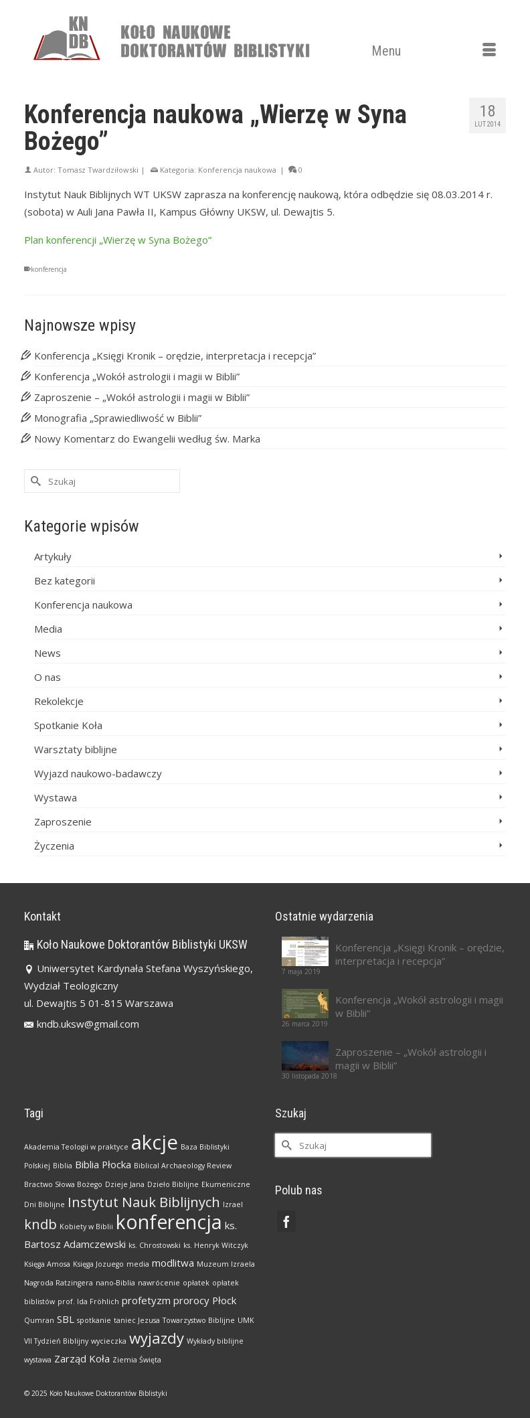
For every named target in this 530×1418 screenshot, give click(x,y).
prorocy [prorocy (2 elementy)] (191, 1300)
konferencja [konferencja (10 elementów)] (169, 1222)
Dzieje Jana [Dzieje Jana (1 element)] (125, 1184)
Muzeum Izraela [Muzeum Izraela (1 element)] (226, 1264)
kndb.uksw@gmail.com (81, 1023)
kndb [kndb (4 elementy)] (40, 1223)
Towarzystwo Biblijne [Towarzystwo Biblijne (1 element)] (199, 1320)
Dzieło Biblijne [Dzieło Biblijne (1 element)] (173, 1184)
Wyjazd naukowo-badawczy (98, 773)
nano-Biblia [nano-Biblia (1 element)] (115, 1282)
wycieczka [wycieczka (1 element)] (108, 1341)
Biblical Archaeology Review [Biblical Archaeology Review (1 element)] (183, 1165)
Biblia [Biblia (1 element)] (62, 1165)
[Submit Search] (34, 481)
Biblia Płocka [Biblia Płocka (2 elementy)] (103, 1164)
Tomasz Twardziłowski (98, 170)
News (47, 652)
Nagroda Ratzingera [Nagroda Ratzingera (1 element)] (58, 1282)
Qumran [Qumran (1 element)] (39, 1320)
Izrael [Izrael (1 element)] (233, 1204)
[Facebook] (286, 1221)
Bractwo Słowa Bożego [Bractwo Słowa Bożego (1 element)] (63, 1184)
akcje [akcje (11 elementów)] (154, 1142)
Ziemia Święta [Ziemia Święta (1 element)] (136, 1359)
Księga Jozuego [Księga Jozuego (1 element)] (98, 1264)
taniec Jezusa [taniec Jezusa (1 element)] (137, 1320)
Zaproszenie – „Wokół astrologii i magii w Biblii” (142, 397)
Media (48, 628)
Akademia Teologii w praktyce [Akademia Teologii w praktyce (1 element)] (76, 1147)
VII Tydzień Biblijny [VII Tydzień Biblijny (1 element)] (56, 1341)
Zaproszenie (63, 821)
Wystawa (55, 797)
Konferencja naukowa (237, 170)
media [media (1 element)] (137, 1264)
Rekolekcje (59, 701)
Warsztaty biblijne (75, 749)
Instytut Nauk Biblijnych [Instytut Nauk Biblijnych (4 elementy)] (144, 1201)
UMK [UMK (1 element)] (246, 1320)
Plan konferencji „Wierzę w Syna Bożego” (117, 239)
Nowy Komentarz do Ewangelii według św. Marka (147, 438)
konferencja (49, 269)
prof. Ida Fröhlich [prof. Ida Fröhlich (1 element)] (88, 1301)
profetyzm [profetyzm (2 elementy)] (146, 1300)
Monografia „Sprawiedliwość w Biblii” (117, 417)
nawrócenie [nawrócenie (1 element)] (159, 1282)
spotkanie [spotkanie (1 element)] (94, 1320)
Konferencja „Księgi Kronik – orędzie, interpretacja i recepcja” (175, 355)
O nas (47, 677)
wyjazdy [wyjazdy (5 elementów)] (156, 1338)
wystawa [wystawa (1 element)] (38, 1359)
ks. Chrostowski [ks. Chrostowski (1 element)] (154, 1245)
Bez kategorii (64, 580)
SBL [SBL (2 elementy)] (65, 1319)
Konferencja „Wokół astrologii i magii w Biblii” (137, 376)
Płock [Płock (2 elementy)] (224, 1300)
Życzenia (54, 845)
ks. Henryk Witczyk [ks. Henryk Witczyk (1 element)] (215, 1245)
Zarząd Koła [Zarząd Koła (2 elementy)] (82, 1358)
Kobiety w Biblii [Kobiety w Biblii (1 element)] (86, 1226)
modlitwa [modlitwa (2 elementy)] (173, 1262)
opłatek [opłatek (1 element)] (196, 1282)
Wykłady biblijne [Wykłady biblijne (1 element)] (215, 1341)
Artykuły (53, 556)
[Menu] (433, 51)
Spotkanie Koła (68, 725)
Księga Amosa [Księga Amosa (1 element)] (47, 1264)
